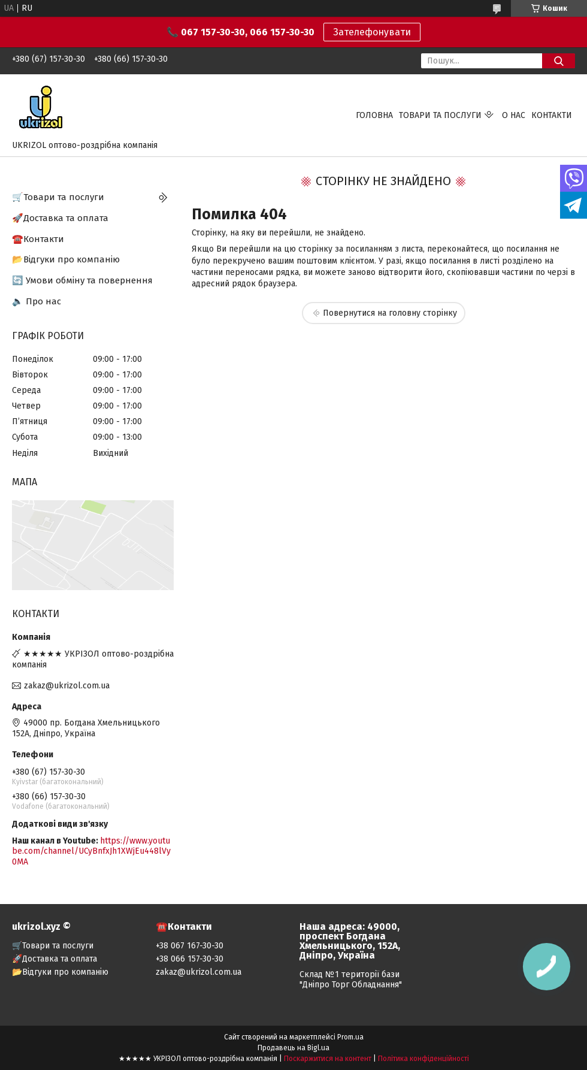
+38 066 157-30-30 (189, 959)
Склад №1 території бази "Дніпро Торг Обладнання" (350, 979)
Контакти (551, 115)
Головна (374, 115)
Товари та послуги (440, 115)
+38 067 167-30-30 (189, 946)
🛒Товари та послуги (58, 197)
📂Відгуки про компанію (66, 259)
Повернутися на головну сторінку (390, 313)
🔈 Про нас (36, 301)
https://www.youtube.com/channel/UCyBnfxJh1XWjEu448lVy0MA (91, 851)
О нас (513, 115)
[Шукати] (558, 60)
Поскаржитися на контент (327, 1058)
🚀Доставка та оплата (60, 218)
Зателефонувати (372, 32)
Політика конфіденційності (423, 1058)
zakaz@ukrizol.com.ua (67, 686)
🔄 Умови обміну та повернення (82, 280)
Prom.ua (350, 1037)
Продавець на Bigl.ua (293, 1048)
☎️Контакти (38, 239)
